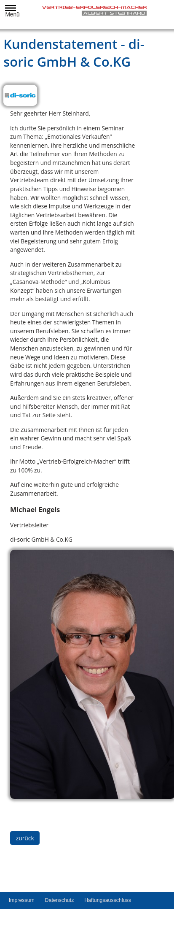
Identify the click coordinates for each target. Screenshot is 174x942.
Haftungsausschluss (107, 900)
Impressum (22, 900)
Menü (11, 11)
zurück (25, 838)
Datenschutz (59, 900)
